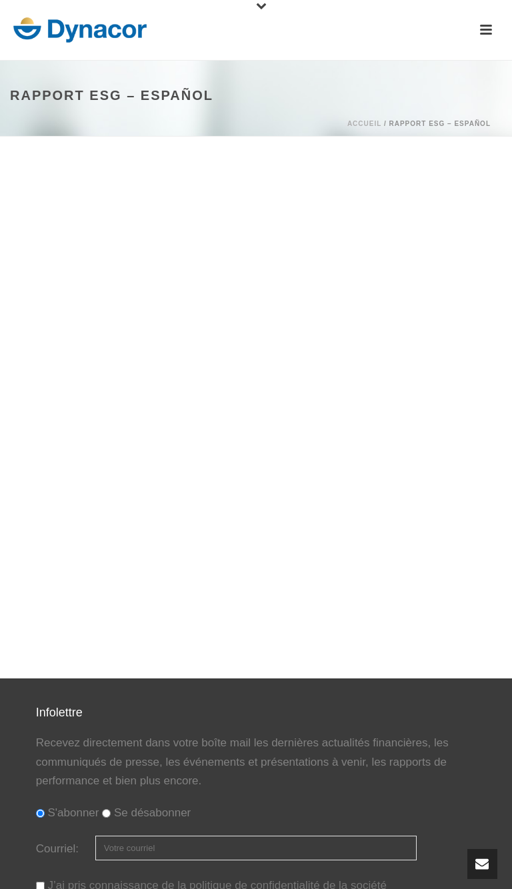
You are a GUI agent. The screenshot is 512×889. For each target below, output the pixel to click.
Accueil (364, 123)
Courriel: (59, 848)
